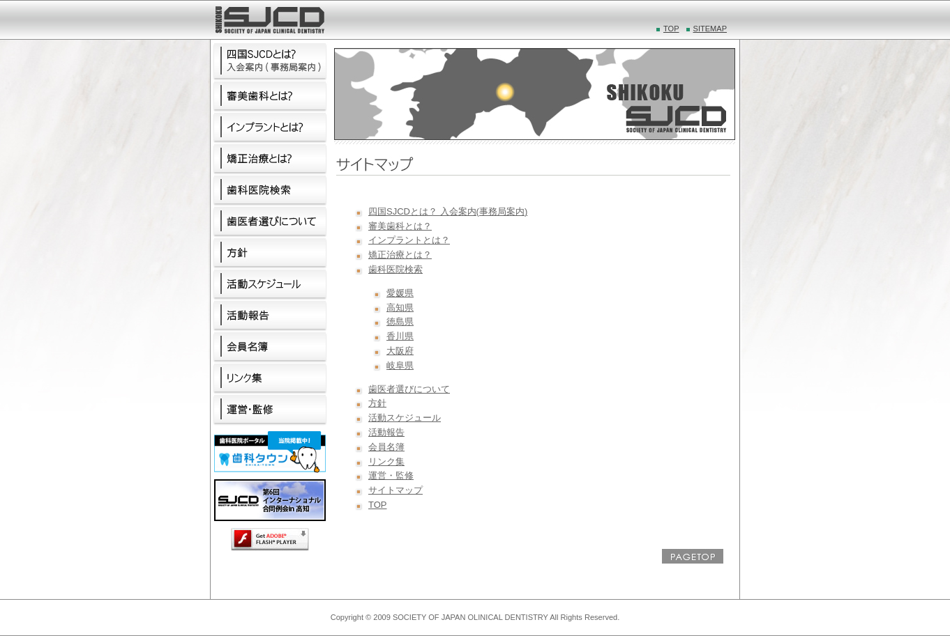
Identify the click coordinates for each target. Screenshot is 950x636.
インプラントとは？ (409, 240)
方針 (377, 403)
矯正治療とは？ (400, 254)
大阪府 (400, 351)
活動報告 (386, 432)
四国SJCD (269, 20)
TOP (671, 28)
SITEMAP (710, 28)
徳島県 (400, 321)
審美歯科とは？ (400, 226)
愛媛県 (400, 293)
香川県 (400, 336)
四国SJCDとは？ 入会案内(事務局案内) (447, 211)
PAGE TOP (692, 556)
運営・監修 (391, 475)
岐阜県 (400, 365)
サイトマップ (395, 490)
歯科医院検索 (395, 269)
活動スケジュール (404, 417)
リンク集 (386, 461)
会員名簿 (386, 447)
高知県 (400, 307)
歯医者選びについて (409, 389)
